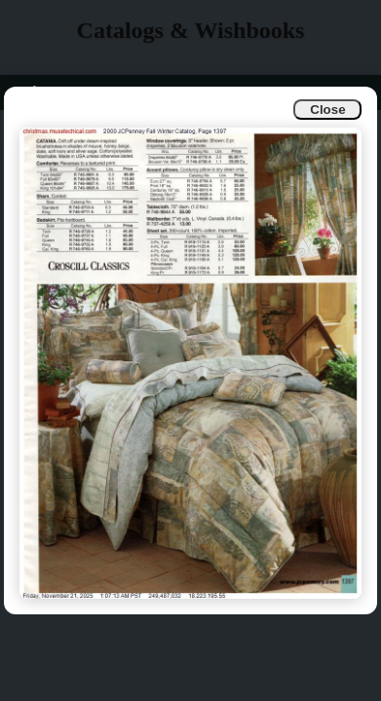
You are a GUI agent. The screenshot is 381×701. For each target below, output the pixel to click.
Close (327, 109)
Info (30, 92)
